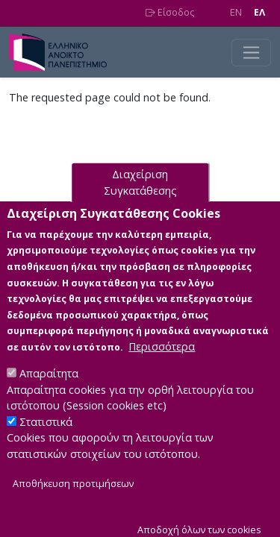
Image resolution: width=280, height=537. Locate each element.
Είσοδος (170, 12)
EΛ (259, 12)
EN (236, 12)
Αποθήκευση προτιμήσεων (73, 500)
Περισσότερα (161, 364)
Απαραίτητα (48, 391)
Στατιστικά (45, 440)
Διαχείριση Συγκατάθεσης (140, 200)
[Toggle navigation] (251, 52)
